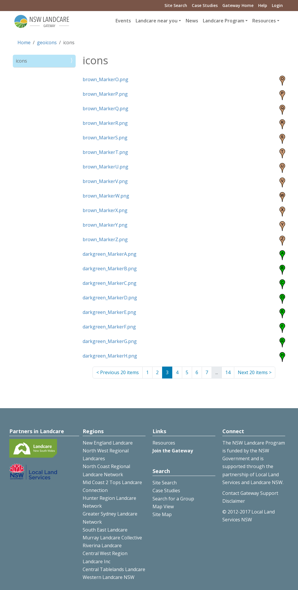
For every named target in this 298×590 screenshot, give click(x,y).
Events (123, 20)
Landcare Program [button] (223, 20)
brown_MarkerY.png (105, 225)
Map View (163, 506)
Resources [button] (264, 20)
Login (277, 5)
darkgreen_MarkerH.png (110, 356)
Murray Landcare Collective (112, 537)
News (192, 20)
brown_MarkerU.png (105, 167)
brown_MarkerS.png (105, 137)
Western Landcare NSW (108, 577)
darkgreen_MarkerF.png (109, 327)
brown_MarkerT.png (105, 152)
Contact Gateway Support (250, 493)
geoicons (47, 42)
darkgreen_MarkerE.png (109, 312)
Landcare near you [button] (157, 20)
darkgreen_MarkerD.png (110, 297)
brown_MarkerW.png (106, 196)
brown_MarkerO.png (105, 79)
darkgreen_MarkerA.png (109, 254)
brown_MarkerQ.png (105, 108)
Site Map (162, 514)
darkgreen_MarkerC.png (109, 283)
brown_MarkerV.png (105, 181)
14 (227, 372)
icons (21, 61)
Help (262, 5)
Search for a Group (173, 498)
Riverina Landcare (102, 545)
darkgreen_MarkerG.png (110, 341)
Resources (163, 443)
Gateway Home (237, 5)
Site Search (175, 5)
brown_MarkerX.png (105, 210)
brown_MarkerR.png (105, 123)
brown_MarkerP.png (105, 94)
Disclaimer (233, 501)
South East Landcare (105, 530)
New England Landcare (108, 443)
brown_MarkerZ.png (105, 239)
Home (24, 42)
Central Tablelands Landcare (114, 569)
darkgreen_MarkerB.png (110, 268)
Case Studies (205, 5)
